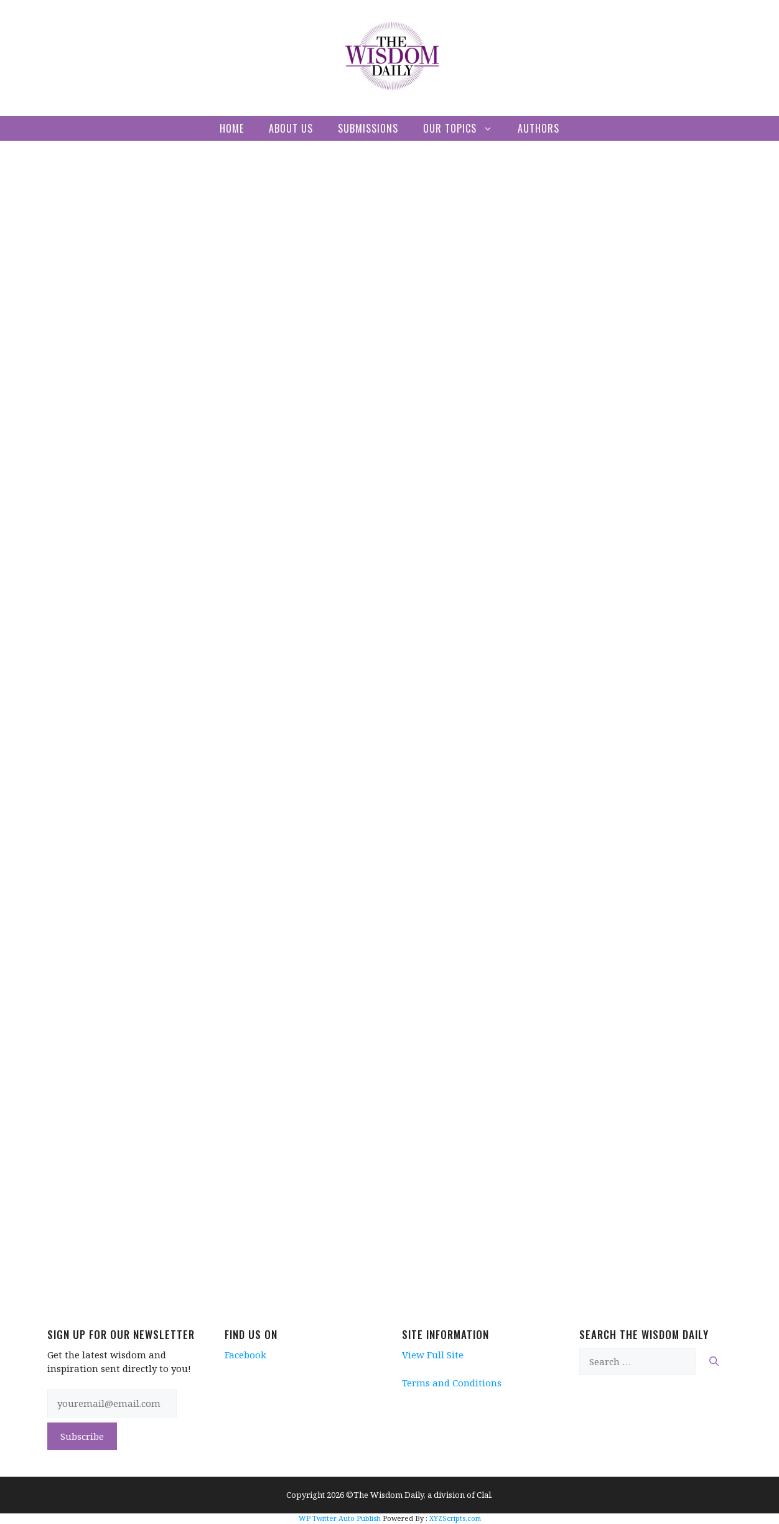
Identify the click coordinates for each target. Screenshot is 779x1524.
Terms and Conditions (451, 1382)
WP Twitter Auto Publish (340, 1518)
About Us (291, 128)
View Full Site (433, 1354)
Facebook (245, 1354)
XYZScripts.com (455, 1518)
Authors (538, 128)
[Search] (714, 1362)
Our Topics (464, 128)
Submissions (368, 128)
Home (232, 128)
